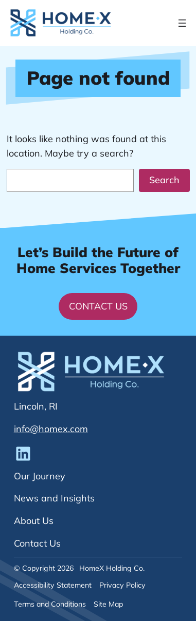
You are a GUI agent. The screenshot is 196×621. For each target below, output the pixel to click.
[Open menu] (182, 23)
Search (164, 180)
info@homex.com (51, 429)
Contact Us (98, 306)
